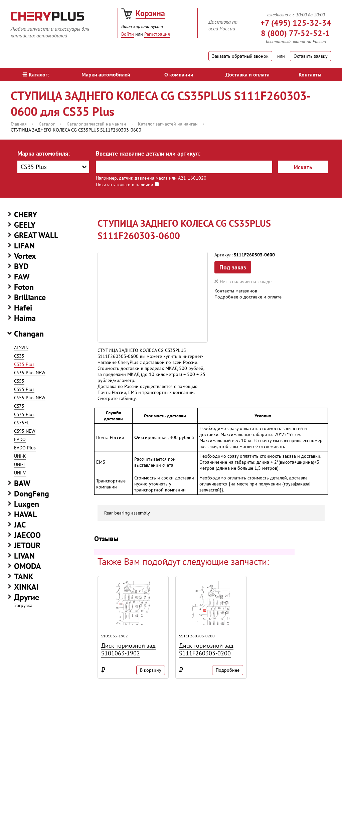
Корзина (150, 13)
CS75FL (21, 423)
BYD (21, 266)
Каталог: (35, 74)
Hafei (23, 307)
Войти (127, 34)
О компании (178, 74)
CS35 (19, 356)
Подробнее (227, 670)
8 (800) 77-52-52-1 (295, 33)
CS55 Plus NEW (29, 398)
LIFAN (24, 245)
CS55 (19, 381)
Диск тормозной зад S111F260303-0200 (206, 649)
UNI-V (20, 473)
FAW (22, 276)
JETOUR (27, 545)
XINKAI (26, 587)
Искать (303, 167)
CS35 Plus (24, 364)
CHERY (25, 214)
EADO (20, 439)
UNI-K (20, 456)
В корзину (150, 670)
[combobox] (53, 167)
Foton (24, 287)
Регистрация (157, 34)
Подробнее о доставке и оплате (248, 297)
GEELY (24, 225)
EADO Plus (25, 448)
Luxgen (26, 504)
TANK (23, 576)
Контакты (310, 74)
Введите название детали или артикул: (148, 153)
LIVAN (24, 556)
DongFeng (31, 493)
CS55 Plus (24, 389)
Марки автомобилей (105, 74)
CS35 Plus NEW (29, 373)
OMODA (27, 566)
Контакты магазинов (235, 291)
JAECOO (27, 535)
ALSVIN (21, 348)
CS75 (19, 406)
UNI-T (19, 464)
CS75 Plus (24, 414)
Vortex (25, 256)
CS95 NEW (24, 431)
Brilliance (30, 297)
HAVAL (25, 514)
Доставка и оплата (247, 74)
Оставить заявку (311, 56)
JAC (20, 525)
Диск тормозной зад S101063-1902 (128, 649)
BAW (22, 483)
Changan (29, 334)
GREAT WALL (36, 235)
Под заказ (232, 267)
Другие (26, 597)
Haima (25, 318)
